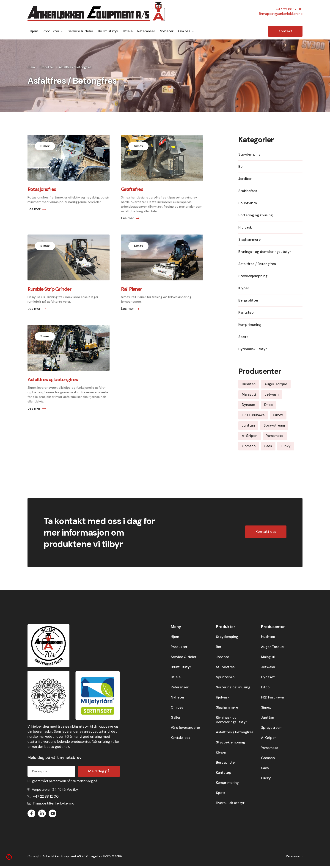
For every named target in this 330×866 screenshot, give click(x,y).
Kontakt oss (266, 531)
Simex (266, 707)
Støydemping (227, 636)
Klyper (221, 752)
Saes (265, 768)
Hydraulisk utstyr (230, 803)
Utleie (128, 31)
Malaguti (268, 657)
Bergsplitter (226, 762)
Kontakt (285, 31)
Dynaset (268, 677)
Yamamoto (269, 748)
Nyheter (166, 31)
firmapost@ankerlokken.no (280, 13)
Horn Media (112, 856)
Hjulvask (222, 697)
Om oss (177, 707)
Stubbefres (225, 667)
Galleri (176, 717)
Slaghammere (227, 707)
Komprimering (227, 782)
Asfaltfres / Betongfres (234, 732)
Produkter (47, 67)
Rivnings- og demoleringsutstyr (231, 719)
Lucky (266, 778)
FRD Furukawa (272, 697)
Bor (218, 647)
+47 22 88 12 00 (289, 9)
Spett (221, 793)
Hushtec (268, 636)
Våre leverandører (185, 727)
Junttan (267, 717)
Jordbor (222, 657)
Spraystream (271, 727)
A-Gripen (269, 737)
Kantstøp (223, 772)
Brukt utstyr (108, 31)
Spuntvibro (225, 677)
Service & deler (80, 31)
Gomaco (268, 758)
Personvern (294, 856)
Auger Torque (272, 647)
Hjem (34, 31)
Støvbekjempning (230, 742)
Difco (265, 687)
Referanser (146, 31)
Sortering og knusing (233, 687)
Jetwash (268, 667)
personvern (58, 781)
